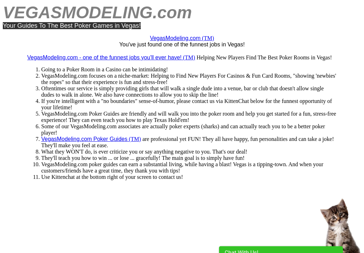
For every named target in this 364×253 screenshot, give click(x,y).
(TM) (182, 38)
